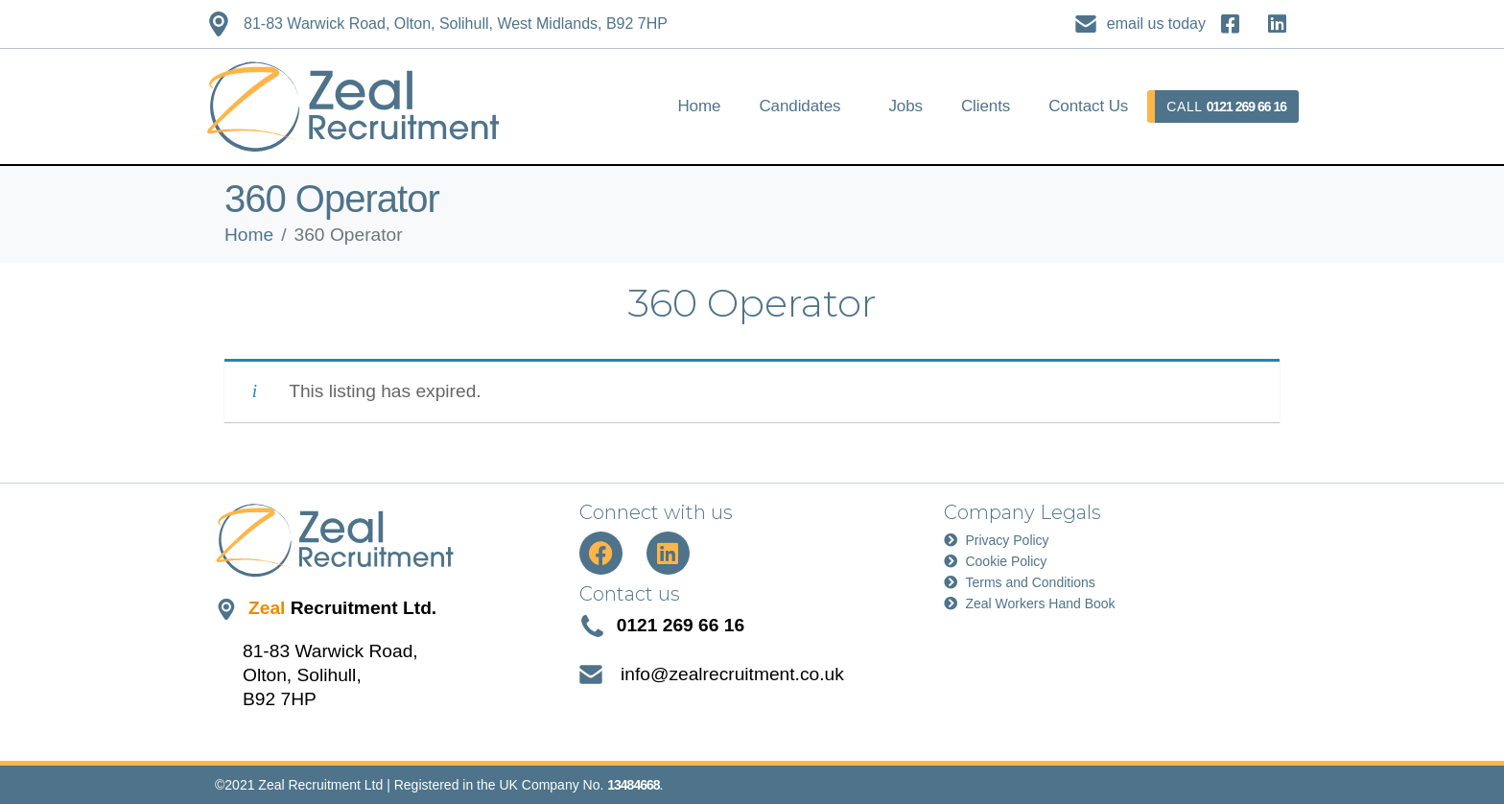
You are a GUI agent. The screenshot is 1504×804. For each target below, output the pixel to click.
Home (698, 106)
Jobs (905, 106)
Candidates (799, 106)
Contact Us (1088, 106)
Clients (985, 106)
